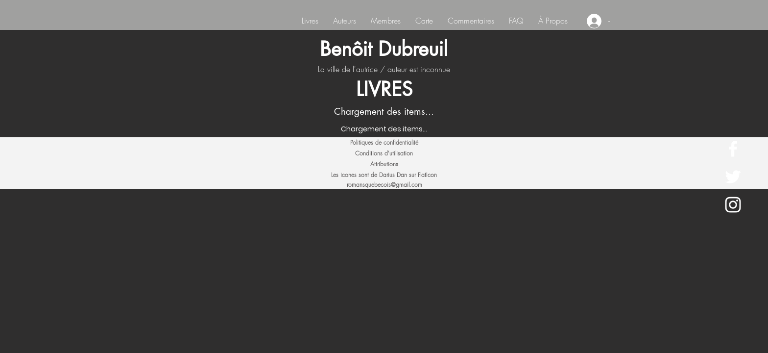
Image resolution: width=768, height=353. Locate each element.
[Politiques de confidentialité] (384, 142)
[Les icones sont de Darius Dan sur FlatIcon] (384, 175)
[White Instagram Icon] (733, 204)
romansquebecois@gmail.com (384, 184)
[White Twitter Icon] (733, 176)
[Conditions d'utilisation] (384, 153)
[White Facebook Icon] (733, 148)
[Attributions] (384, 164)
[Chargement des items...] (384, 129)
